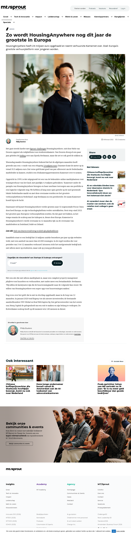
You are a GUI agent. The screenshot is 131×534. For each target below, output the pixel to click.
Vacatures (101, 504)
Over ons (101, 493)
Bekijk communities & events (19, 443)
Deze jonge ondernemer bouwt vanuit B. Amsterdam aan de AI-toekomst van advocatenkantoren (49, 388)
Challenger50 (102, 514)
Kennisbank (40, 518)
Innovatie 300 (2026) (13, 514)
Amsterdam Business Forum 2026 (110, 524)
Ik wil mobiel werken (74, 521)
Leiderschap (10, 500)
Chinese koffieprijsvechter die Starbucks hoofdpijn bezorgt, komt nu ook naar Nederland (18, 388)
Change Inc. (71, 524)
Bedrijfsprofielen (42, 514)
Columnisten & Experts (44, 524)
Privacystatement (104, 508)
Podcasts (39, 521)
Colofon (100, 490)
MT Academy (41, 490)
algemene (32, 270)
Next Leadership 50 (105, 518)
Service (100, 500)
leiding (23, 155)
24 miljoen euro (50, 165)
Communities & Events (76, 493)
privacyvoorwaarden (42, 270)
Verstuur (58, 263)
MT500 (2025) (11, 518)
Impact (8, 497)
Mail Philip (77, 334)
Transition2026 (103, 521)
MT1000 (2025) (11, 521)
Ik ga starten (71, 514)
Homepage (71, 490)
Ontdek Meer (118, 361)
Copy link (95, 157)
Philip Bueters (21, 142)
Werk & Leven (11, 504)
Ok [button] (114, 531)
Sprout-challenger (38, 148)
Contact (70, 504)
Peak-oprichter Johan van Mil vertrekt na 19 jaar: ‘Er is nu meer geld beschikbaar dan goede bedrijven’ (111, 388)
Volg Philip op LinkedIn (27, 338)
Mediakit (70, 500)
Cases (69, 497)
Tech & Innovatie (12, 493)
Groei (8, 490)
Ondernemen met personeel (77, 518)
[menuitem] (6, 16)
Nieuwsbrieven (11, 508)
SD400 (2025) (11, 524)
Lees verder (120, 531)
